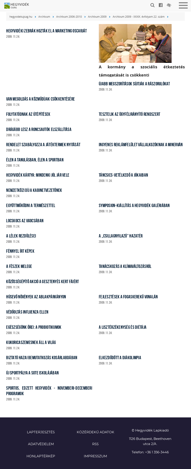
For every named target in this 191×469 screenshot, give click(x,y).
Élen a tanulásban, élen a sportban (35, 159)
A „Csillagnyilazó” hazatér (120, 235)
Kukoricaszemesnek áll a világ (31, 342)
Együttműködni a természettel (30, 205)
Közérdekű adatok (95, 432)
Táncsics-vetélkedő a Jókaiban (123, 175)
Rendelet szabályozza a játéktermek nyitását (43, 144)
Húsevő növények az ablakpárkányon (36, 296)
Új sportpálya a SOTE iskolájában (32, 372)
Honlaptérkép (40, 456)
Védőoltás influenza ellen (27, 311)
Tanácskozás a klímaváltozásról (125, 266)
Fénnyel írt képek (20, 251)
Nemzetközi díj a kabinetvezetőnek (34, 190)
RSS (95, 444)
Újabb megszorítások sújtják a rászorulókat (134, 83)
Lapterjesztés (41, 432)
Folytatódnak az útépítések (28, 114)
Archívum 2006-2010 (69, 16)
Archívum (44, 16)
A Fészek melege (19, 266)
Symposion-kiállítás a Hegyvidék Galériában (134, 205)
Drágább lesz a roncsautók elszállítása (38, 129)
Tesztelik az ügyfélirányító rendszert (129, 114)
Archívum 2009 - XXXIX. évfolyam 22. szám (139, 16)
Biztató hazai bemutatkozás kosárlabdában (41, 357)
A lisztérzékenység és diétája (122, 327)
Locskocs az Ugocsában (24, 220)
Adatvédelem (41, 444)
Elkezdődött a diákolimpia (120, 357)
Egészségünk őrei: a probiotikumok (33, 327)
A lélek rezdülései (21, 235)
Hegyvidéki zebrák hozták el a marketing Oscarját (46, 30)
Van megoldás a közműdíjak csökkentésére (40, 98)
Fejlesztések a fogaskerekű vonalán (128, 296)
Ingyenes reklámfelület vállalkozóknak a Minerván (141, 144)
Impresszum (95, 456)
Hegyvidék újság (18, 5)
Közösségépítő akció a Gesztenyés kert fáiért (42, 281)
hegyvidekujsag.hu (20, 16)
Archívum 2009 (97, 16)
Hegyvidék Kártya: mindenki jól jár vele (37, 175)
